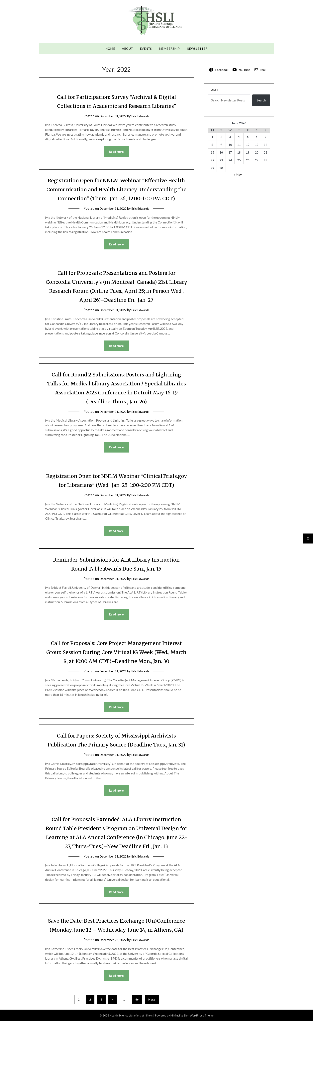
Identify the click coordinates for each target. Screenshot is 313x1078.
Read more (116, 152)
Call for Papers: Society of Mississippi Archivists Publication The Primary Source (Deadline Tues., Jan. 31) (116, 773)
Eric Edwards (141, 116)
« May (238, 174)
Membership (169, 48)
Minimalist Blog (179, 1072)
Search (213, 90)
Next (151, 1056)
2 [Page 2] (90, 1056)
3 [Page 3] (101, 1056)
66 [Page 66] (137, 1056)
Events (146, 48)
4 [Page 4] (113, 1056)
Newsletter (197, 48)
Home (110, 48)
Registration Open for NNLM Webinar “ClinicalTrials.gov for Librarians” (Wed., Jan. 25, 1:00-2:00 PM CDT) (116, 495)
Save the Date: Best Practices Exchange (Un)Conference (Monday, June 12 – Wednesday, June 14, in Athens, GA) (116, 977)
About (127, 48)
